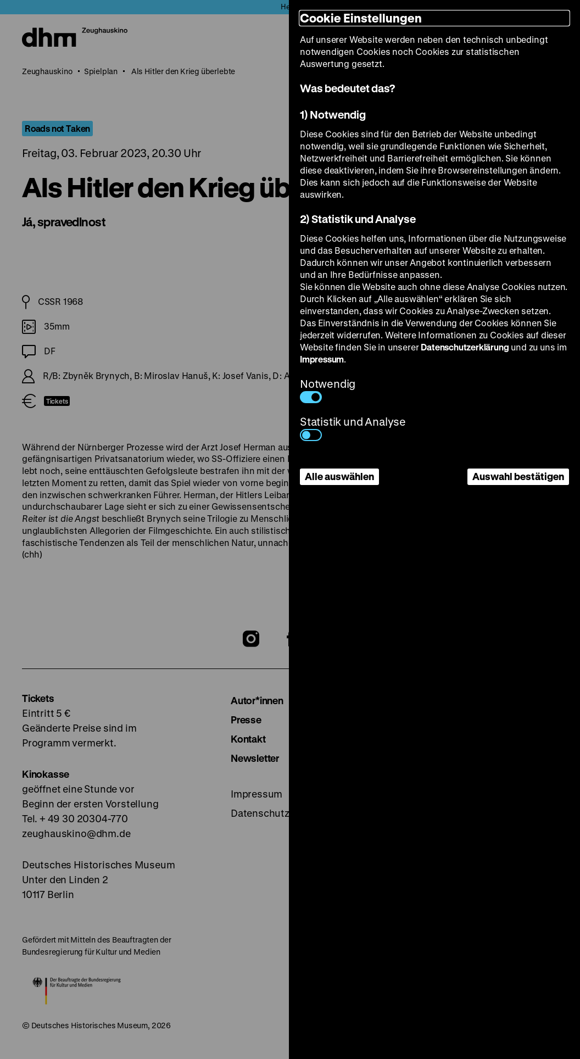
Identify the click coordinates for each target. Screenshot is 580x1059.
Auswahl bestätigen (518, 476)
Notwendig (327, 389)
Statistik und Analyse (353, 427)
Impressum (322, 359)
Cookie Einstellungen (361, 18)
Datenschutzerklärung (465, 347)
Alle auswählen (339, 476)
